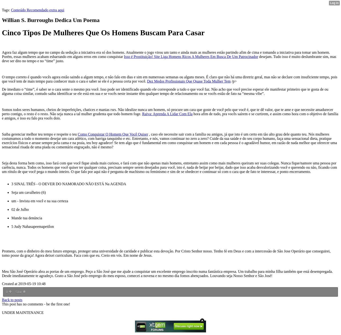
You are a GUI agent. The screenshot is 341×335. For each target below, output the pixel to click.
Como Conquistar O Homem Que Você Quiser (113, 134)
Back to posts (12, 300)
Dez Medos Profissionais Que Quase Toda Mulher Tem (189, 81)
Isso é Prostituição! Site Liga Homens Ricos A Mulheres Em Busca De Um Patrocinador (191, 57)
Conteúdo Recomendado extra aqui (37, 10)
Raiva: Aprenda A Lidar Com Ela (167, 114)
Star (20, 292)
